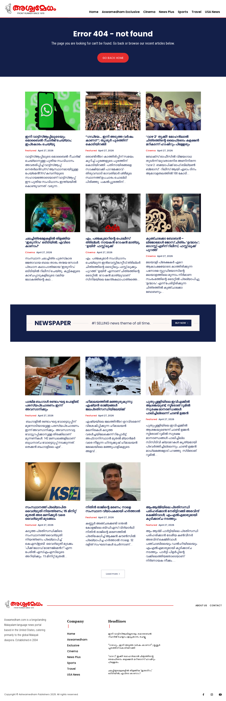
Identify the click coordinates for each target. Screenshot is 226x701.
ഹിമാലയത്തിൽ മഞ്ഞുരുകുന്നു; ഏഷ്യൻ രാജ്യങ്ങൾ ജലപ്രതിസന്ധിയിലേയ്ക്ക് (109, 405)
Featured (30, 150)
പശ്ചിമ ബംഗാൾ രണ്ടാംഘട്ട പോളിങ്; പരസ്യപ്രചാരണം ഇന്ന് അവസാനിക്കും (52, 405)
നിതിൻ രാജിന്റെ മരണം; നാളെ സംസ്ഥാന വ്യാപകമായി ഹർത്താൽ (112, 509)
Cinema (151, 150)
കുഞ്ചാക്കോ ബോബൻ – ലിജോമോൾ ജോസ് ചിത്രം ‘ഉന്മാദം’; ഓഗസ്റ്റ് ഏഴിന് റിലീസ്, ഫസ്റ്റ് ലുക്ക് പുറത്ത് (173, 244)
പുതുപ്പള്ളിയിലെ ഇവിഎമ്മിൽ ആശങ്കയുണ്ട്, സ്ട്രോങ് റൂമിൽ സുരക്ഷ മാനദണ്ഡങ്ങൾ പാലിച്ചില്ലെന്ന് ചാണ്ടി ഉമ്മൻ (168, 407)
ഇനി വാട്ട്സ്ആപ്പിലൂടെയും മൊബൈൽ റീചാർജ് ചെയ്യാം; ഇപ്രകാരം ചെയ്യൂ (48, 141)
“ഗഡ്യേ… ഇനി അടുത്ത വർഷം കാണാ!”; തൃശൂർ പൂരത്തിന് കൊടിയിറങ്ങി (109, 141)
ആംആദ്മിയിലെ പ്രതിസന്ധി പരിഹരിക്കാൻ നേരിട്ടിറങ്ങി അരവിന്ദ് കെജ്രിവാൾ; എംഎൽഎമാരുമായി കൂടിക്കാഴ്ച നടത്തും (172, 513)
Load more (113, 573)
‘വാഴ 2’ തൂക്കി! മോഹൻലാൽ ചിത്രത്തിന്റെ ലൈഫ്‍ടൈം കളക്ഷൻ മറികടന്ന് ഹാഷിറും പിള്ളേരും (172, 141)
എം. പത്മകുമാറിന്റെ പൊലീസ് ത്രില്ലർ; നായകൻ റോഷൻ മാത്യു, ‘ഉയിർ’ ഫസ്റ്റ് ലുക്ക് (112, 242)
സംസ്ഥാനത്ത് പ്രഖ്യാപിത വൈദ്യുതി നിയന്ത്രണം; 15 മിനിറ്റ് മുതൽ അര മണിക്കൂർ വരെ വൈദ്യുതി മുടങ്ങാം (50, 513)
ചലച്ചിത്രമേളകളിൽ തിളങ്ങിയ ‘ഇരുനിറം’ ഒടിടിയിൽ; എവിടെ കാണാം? (47, 242)
